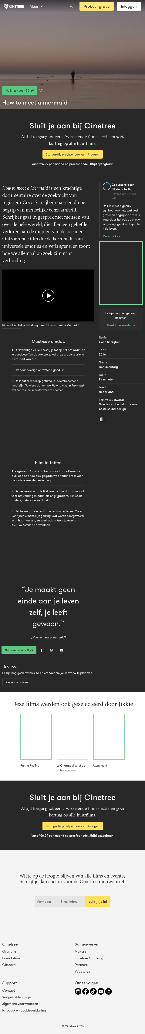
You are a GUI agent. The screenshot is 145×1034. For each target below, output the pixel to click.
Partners (81, 965)
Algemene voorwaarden (20, 1004)
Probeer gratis (97, 6)
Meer (36, 6)
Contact (8, 990)
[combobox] (71, 6)
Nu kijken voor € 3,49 (20, 90)
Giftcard (9, 965)
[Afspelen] (48, 296)
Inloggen (129, 6)
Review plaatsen (17, 682)
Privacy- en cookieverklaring (24, 1010)
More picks (111, 236)
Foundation (11, 958)
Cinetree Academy (89, 958)
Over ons (9, 952)
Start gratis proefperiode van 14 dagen (72, 154)
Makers (80, 952)
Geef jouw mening (120, 325)
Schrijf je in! (98, 901)
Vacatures (82, 971)
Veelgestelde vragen (17, 997)
